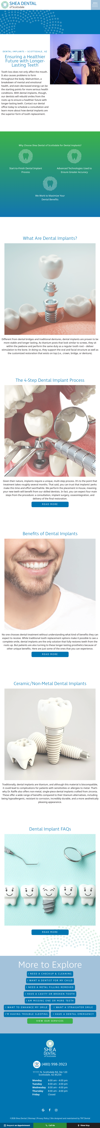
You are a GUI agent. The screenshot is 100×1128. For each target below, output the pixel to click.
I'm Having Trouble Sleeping (26, 1014)
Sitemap (31, 1118)
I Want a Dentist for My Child (50, 980)
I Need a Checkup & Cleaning (50, 973)
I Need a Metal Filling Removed (50, 987)
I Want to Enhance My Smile (26, 1007)
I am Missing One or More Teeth (50, 1000)
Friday (36, 1094)
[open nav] (95, 5)
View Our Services (50, 1021)
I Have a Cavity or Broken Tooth (50, 994)
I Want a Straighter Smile (73, 1007)
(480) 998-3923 (50, 1064)
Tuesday (37, 1083)
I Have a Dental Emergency (73, 1014)
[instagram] (56, 1110)
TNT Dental (85, 1118)
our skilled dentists (49, 491)
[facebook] (49, 1110)
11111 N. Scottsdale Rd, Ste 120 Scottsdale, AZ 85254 (50, 1073)
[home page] (19, 5)
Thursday (37, 1090)
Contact (28, 103)
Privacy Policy (43, 1118)
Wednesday (39, 1087)
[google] (43, 1110)
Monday (37, 1080)
